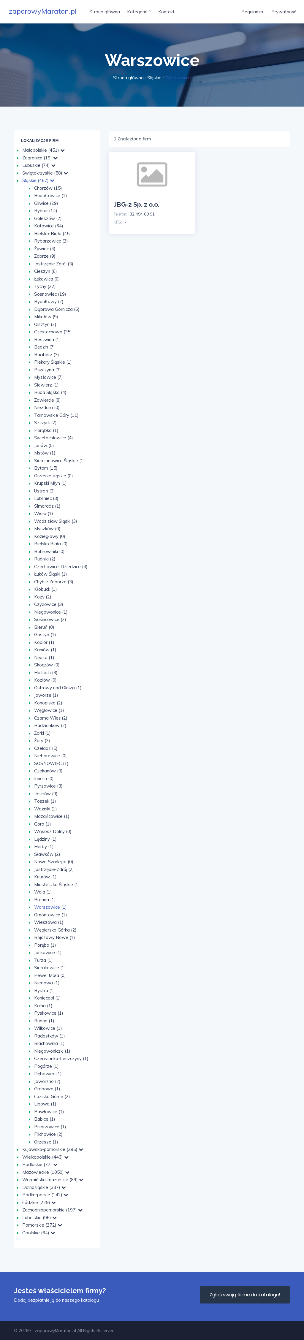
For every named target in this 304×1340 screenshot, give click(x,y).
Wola (43, 892)
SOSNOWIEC (51, 763)
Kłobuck (45, 589)
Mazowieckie (45, 1172)
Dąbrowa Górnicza (57, 309)
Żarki (42, 733)
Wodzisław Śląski (55, 521)
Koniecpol (47, 998)
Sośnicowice (50, 619)
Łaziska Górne (52, 1096)
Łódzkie (39, 1202)
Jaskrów (46, 793)
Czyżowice (48, 604)
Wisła (43, 513)
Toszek (45, 801)
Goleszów (48, 218)
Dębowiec (48, 1073)
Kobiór (44, 642)
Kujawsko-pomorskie (52, 1149)
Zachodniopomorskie (52, 1210)
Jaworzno (47, 1081)
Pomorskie (42, 1225)
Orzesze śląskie (53, 476)
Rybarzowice (51, 241)
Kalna (43, 1005)
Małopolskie (43, 150)
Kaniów (45, 649)
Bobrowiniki (49, 551)
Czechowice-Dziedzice (61, 566)
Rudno (44, 1021)
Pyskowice (48, 1013)
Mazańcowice (51, 816)
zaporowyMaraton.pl (43, 11)
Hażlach (46, 672)
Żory (42, 740)
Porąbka (46, 430)
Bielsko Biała (51, 544)
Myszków (47, 528)
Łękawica (47, 279)
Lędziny (45, 839)
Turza (43, 960)
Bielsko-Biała (52, 233)
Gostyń (45, 634)
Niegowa (47, 983)
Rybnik (45, 210)
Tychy (45, 286)
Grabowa (47, 1089)
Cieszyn (45, 271)
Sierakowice (50, 967)
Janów (44, 445)
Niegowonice (51, 612)
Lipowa (45, 1104)
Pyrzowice (48, 786)
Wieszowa (49, 922)
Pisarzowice (50, 1127)
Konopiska (48, 703)
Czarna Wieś (50, 718)
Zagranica (40, 158)
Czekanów (48, 771)
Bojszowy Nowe (54, 937)
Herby (44, 846)
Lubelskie (39, 1217)
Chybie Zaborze (53, 582)
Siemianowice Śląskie (59, 460)
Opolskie (38, 1233)
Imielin (44, 778)
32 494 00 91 (142, 214)
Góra (42, 824)
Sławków (47, 854)
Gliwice (46, 203)
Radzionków (50, 725)
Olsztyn (45, 324)
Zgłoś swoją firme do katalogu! (245, 1294)
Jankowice (48, 952)
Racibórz (46, 354)
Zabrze (45, 256)
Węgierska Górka (55, 930)
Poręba (45, 945)
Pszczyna (47, 370)
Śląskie (154, 77)
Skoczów (47, 665)
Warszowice (50, 907)
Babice (44, 1119)
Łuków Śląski (50, 574)
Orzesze (46, 1142)
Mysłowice (48, 377)
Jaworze (46, 695)
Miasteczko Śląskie (57, 884)
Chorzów (48, 188)
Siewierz (46, 385)
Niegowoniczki (52, 1051)
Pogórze (46, 1066)
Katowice (48, 226)
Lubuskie (39, 165)
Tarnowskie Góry (56, 415)
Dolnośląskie (44, 1187)
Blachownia (49, 1043)
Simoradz (47, 506)
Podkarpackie (45, 1195)
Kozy (42, 597)
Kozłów (45, 680)
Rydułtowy (49, 301)
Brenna (45, 899)
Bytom (46, 468)
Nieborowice (50, 755)
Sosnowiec (50, 294)
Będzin (44, 347)
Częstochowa (53, 332)
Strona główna (104, 12)
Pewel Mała (50, 975)
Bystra (44, 990)
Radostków (49, 1036)
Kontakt (166, 12)
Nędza (44, 657)
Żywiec (45, 248)
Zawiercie (47, 400)
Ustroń (44, 491)
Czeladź (46, 748)
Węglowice (49, 710)
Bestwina (47, 339)
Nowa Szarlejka (53, 861)
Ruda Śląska (50, 392)
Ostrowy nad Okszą (58, 687)
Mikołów (46, 316)
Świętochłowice (53, 438)
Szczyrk (45, 422)
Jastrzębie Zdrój (53, 264)
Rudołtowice (50, 195)
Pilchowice (48, 1134)
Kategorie (139, 12)
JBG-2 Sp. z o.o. (136, 204)
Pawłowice (49, 1111)
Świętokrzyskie (45, 173)
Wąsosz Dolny (53, 831)
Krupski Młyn (50, 483)
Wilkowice (48, 1028)
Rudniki (45, 559)
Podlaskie (40, 1164)
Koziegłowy (49, 536)
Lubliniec (46, 498)
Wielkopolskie (45, 1157)
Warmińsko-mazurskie (52, 1179)
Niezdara (47, 407)
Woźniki (45, 809)
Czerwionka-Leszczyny (61, 1058)
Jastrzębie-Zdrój (54, 869)
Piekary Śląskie (53, 362)
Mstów (45, 453)
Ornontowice (50, 915)
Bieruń (44, 627)
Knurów (45, 877)
